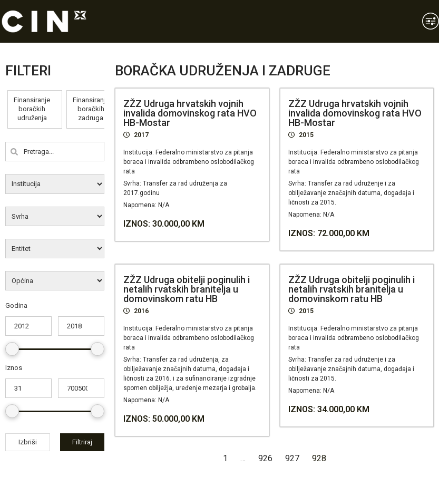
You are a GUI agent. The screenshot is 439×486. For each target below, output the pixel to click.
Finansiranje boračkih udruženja (32, 109)
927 (292, 458)
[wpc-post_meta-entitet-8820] (54, 248)
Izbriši (27, 442)
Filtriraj (82, 442)
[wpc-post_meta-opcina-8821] (54, 280)
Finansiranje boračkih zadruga (91, 109)
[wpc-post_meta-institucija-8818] (54, 183)
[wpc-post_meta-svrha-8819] (54, 216)
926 (265, 458)
